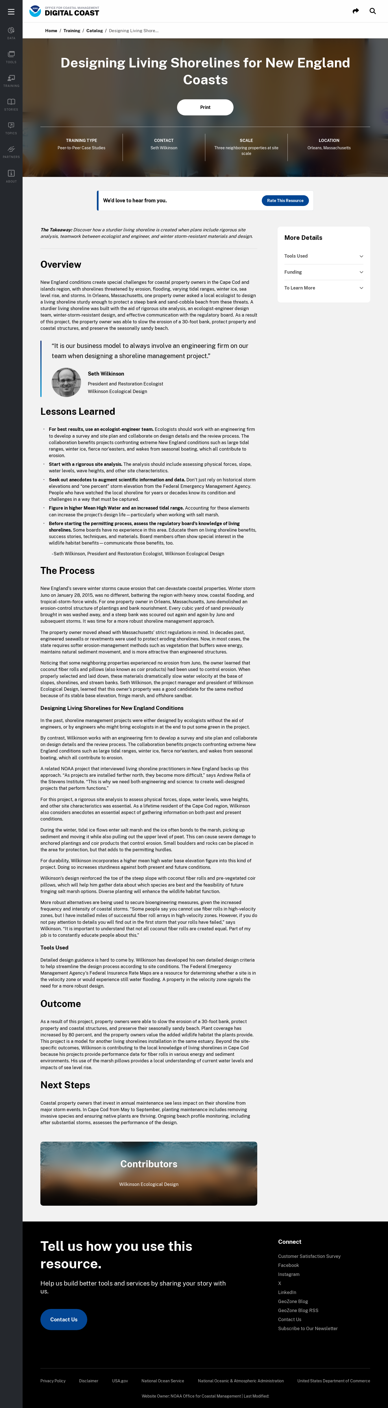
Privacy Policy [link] (53, 1381)
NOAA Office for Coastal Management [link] (206, 1396)
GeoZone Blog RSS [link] (298, 1310)
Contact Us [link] (63, 1320)
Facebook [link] (288, 1265)
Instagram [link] (289, 1274)
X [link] (279, 1283)
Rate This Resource (285, 200)
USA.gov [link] (120, 1381)
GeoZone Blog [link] (293, 1301)
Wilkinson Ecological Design (148, 1184)
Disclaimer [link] (88, 1381)
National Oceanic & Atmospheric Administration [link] (241, 1381)
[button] (355, 11)
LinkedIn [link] (287, 1292)
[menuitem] (320, 1256)
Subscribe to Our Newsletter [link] (308, 1328)
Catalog (94, 30)
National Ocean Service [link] (162, 1381)
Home (51, 30)
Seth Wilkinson (164, 148)
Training (72, 30)
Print (205, 107)
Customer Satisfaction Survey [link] (309, 1256)
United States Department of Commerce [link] (333, 1381)
